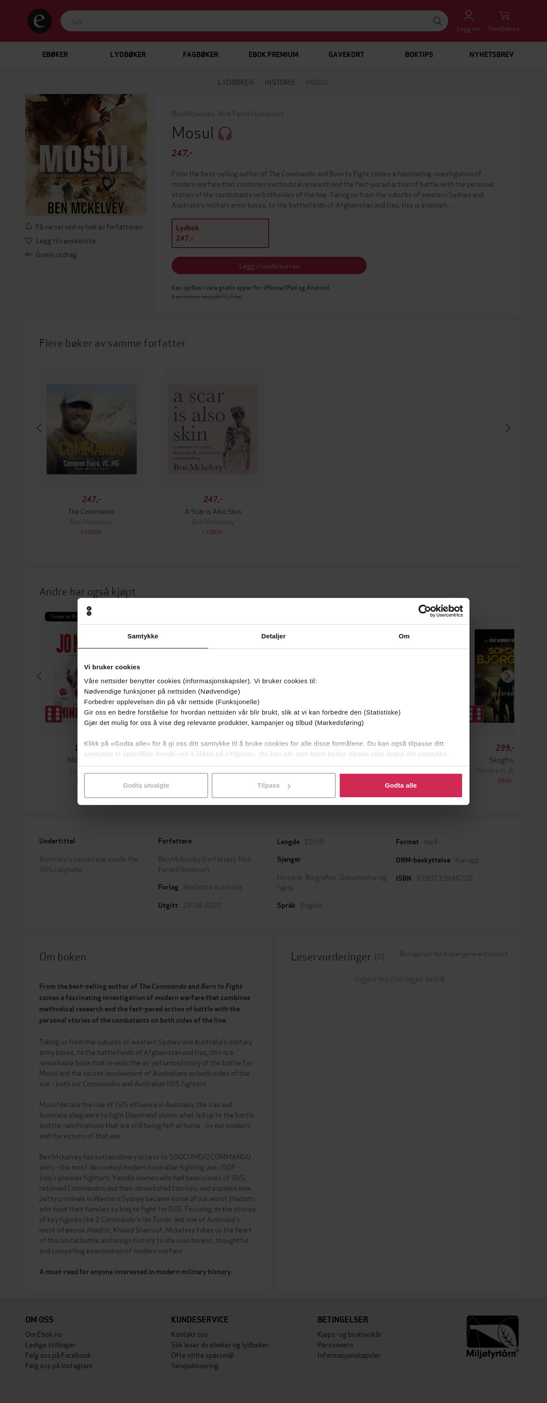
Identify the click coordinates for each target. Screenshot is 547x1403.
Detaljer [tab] (273, 636)
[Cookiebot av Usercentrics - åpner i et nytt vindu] (425, 611)
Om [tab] (403, 636)
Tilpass (273, 785)
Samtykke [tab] (143, 636)
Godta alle (401, 785)
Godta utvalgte (146, 785)
